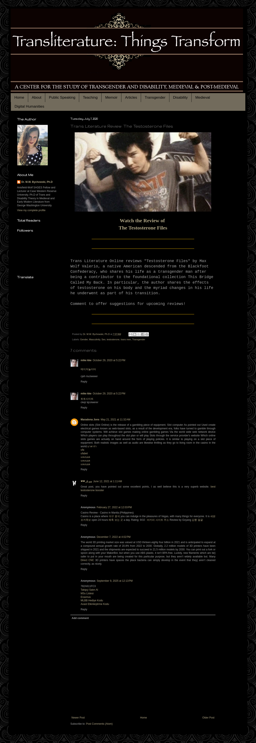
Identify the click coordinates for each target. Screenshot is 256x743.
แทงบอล (85, 457)
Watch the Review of (143, 220)
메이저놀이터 (88, 369)
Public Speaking (62, 97)
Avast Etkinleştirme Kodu (95, 604)
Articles (131, 97)
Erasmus (86, 597)
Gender (84, 339)
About (36, 97)
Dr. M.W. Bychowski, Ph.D (37, 181)
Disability (180, 97)
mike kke (86, 360)
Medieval (202, 97)
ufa (82, 449)
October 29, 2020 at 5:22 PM (109, 360)
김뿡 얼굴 (197, 519)
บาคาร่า (92, 446)
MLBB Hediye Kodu (92, 600)
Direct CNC (87, 560)
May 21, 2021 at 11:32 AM (115, 419)
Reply (84, 381)
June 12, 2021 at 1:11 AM (107, 481)
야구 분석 (114, 516)
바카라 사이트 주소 (158, 519)
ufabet (84, 453)
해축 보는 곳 (116, 519)
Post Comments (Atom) (99, 723)
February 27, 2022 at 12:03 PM (114, 507)
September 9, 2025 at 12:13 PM (114, 580)
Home (19, 97)
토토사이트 (87, 398)
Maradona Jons (90, 419)
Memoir (111, 97)
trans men (126, 339)
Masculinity (94, 339)
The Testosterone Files (143, 228)
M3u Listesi (87, 593)
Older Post (208, 717)
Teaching (90, 97)
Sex (104, 339)
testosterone (113, 339)
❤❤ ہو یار (86, 481)
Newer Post (78, 717)
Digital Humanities (29, 106)
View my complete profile (31, 210)
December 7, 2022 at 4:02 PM (113, 536)
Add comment (80, 618)
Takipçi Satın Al (89, 589)
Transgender (155, 97)
